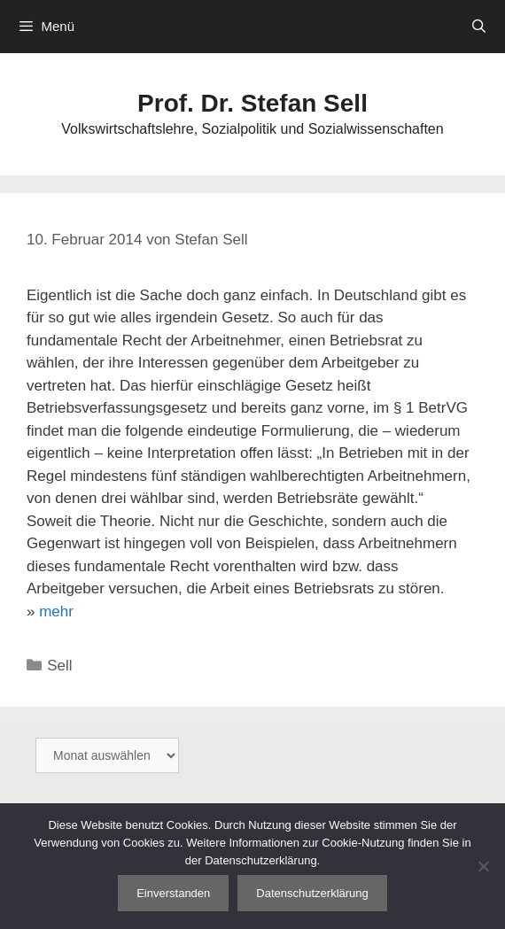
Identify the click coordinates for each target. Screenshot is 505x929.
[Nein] (483, 866)
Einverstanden (173, 893)
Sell (59, 665)
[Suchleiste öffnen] (479, 26)
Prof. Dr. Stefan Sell (252, 103)
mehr (56, 611)
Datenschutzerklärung (312, 893)
